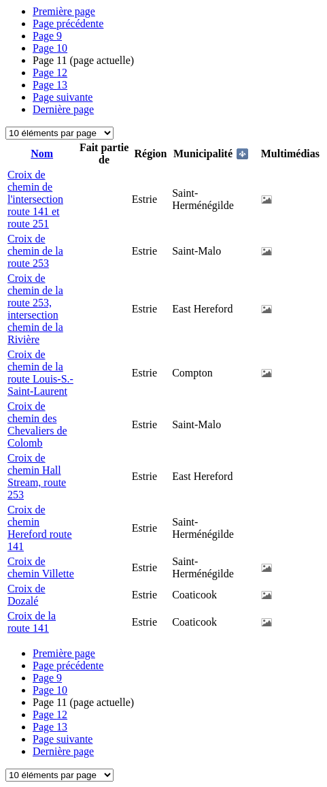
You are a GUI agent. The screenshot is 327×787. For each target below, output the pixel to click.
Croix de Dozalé (26, 595)
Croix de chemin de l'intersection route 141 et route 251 (35, 199)
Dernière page (63, 109)
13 (50, 85)
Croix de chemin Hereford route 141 (39, 528)
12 (50, 72)
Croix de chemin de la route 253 (35, 251)
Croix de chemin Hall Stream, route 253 (36, 476)
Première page (64, 11)
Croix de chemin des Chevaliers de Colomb (37, 424)
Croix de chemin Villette (40, 567)
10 (50, 48)
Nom (42, 153)
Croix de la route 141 (31, 622)
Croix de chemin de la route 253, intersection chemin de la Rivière (35, 308)
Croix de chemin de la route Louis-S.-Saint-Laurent (40, 373)
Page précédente (68, 23)
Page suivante (62, 97)
